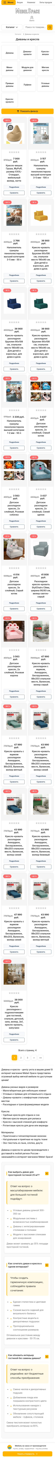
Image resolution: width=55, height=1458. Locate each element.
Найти (50, 27)
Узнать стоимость (27, 1454)
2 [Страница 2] (21, 1058)
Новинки (31, 2)
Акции (20, 2)
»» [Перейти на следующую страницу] (40, 1058)
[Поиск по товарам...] (39, 27)
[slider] (14, 152)
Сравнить (14, 193)
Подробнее (14, 187)
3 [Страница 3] (27, 1058)
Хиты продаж (45, 2)
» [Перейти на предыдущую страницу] (34, 1058)
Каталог (12, 27)
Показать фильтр (27, 111)
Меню (8, 2)
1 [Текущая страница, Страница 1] (14, 1057)
